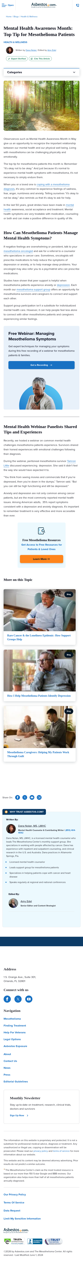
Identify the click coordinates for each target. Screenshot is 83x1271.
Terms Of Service (14, 1202)
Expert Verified (17, 58)
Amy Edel (51, 50)
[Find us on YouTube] (29, 999)
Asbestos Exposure (15, 1046)
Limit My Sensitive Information (22, 1219)
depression (63, 285)
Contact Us (10, 1061)
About (7, 1054)
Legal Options (12, 1039)
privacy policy (40, 1151)
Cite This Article (40, 58)
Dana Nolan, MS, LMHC (32, 826)
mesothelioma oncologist (18, 251)
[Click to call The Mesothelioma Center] (78, 5)
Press (7, 1075)
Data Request (12, 1211)
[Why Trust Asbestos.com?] (24, 812)
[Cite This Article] (39, 797)
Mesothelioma (12, 1019)
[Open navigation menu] (7, 5)
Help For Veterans (15, 1032)
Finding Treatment (15, 1026)
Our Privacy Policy (15, 1194)
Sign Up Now (19, 1115)
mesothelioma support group (33, 289)
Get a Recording (41, 365)
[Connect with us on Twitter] (18, 999)
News (7, 1068)
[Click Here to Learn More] (41, 559)
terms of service (61, 1151)
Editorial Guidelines (16, 1081)
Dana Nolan (31, 50)
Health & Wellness (15, 42)
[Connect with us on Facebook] (7, 999)
